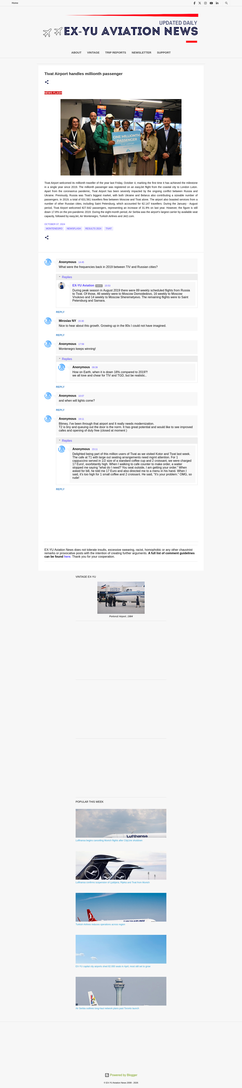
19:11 (81, 419)
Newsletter (141, 52)
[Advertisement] (121, 650)
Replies (67, 277)
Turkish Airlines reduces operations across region (100, 924)
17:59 (81, 344)
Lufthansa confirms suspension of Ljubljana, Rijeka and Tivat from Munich (113, 882)
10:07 (81, 396)
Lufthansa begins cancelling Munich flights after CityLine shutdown (109, 840)
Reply (60, 312)
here (67, 556)
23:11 (95, 449)
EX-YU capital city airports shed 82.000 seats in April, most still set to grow (113, 966)
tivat (109, 228)
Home (15, 3)
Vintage (93, 52)
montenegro (54, 228)
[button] (46, 82)
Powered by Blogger (121, 1075)
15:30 (81, 321)
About (76, 52)
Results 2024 (93, 228)
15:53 (107, 285)
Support (164, 52)
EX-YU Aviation (83, 285)
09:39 (95, 367)
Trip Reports (115, 52)
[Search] (226, 3)
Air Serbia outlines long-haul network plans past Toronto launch (107, 1008)
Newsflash (74, 228)
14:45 (81, 262)
